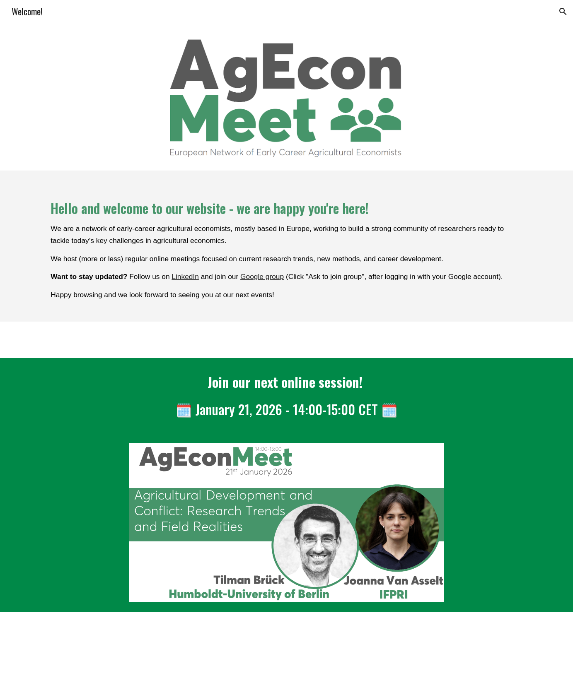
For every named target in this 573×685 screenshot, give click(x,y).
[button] (563, 12)
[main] (286, 246)
